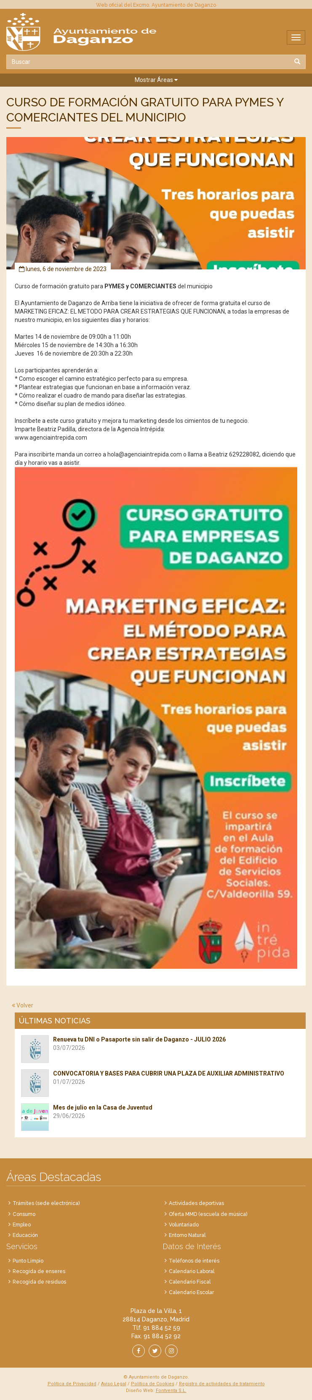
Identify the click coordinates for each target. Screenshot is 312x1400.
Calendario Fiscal (190, 1282)
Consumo (24, 1214)
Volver (22, 1005)
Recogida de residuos (39, 1282)
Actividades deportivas (196, 1203)
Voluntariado (184, 1225)
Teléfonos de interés (194, 1261)
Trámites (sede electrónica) (46, 1203)
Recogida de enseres (39, 1271)
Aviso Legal (113, 1384)
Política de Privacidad (72, 1384)
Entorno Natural (187, 1235)
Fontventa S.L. (171, 1390)
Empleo (22, 1225)
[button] (156, 80)
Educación (25, 1235)
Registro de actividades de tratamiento (222, 1384)
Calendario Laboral (191, 1271)
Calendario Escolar (191, 1292)
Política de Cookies (152, 1384)
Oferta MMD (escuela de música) (208, 1214)
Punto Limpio (28, 1261)
